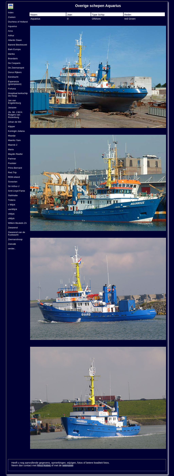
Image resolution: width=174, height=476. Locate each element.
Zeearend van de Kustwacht (16, 233)
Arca (10, 31)
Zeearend (13, 227)
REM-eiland (14, 177)
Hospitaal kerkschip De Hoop (18, 94)
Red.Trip (12, 172)
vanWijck (12, 209)
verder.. (11, 248)
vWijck (11, 214)
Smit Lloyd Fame (16, 191)
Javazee (12, 107)
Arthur (11, 35)
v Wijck (11, 204)
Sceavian (12, 181)
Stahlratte (13, 195)
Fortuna (12, 88)
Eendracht (13, 77)
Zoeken (11, 17)
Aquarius (12, 26)
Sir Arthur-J (13, 186)
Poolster (12, 163)
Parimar (12, 158)
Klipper (11, 126)
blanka (11, 54)
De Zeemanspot (16, 67)
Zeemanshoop (15, 239)
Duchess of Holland (18, 21)
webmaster (67, 465)
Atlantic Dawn (15, 40)
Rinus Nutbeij (44, 465)
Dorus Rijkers (15, 72)
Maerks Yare (14, 140)
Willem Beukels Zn (17, 223)
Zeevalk (12, 244)
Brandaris (13, 58)
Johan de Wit (14, 122)
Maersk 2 (12, 145)
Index (11, 12)
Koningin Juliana (16, 131)
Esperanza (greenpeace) (14, 82)
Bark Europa (14, 49)
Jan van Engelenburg (14, 101)
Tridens (11, 200)
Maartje (11, 135)
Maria (11, 149)
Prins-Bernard (15, 168)
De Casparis (14, 63)
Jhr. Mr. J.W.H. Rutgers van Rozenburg (15, 115)
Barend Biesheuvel (17, 44)
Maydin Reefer (15, 154)
